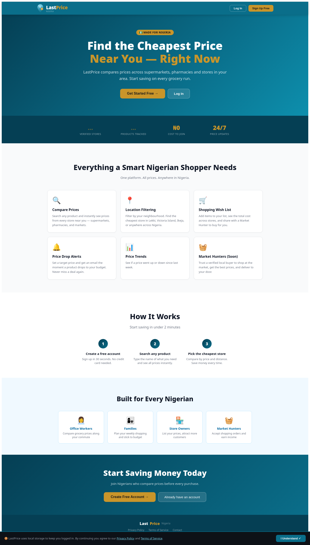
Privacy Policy (125, 538)
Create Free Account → (130, 497)
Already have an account (182, 497)
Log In (238, 8)
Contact (177, 530)
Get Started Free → (142, 93)
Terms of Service (151, 538)
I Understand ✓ (291, 538)
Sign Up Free (261, 8)
